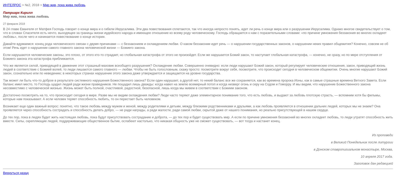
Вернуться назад (16, 173)
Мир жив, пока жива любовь (64, 5)
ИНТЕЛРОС (12, 5)
